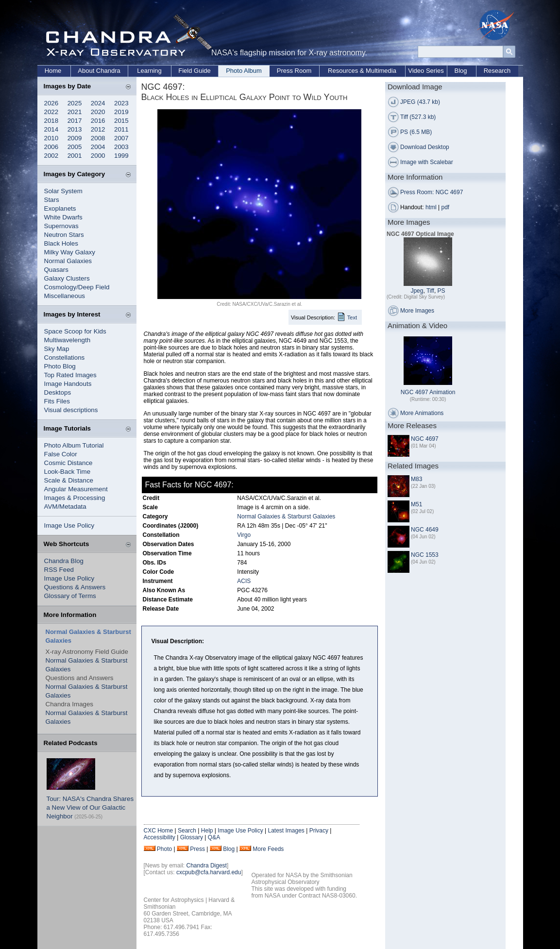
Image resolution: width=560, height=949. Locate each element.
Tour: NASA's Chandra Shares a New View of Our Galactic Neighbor (90, 807)
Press (197, 849)
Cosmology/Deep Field (77, 287)
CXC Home (158, 830)
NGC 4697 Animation (428, 392)
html (431, 207)
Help (207, 830)
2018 (51, 120)
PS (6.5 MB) (416, 132)
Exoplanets (60, 208)
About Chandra (99, 70)
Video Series (425, 70)
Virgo (244, 535)
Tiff (430, 290)
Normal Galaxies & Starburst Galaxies (286, 516)
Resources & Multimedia (362, 70)
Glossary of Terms (70, 595)
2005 (75, 146)
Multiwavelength (67, 340)
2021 (75, 112)
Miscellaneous (64, 296)
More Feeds (268, 849)
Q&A (214, 837)
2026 (51, 103)
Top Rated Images (70, 375)
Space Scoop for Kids (75, 331)
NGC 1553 (425, 554)
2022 (51, 112)
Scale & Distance (69, 480)
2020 (98, 112)
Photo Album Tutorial (74, 445)
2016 (98, 120)
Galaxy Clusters (67, 278)
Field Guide (194, 70)
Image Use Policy (69, 525)
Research (497, 70)
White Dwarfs (63, 217)
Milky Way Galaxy (69, 252)
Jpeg (416, 290)
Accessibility (159, 837)
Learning (149, 70)
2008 (98, 138)
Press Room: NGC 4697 (431, 192)
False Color (60, 454)
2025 (75, 103)
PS (441, 290)
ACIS (244, 581)
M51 (416, 504)
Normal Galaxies (68, 261)
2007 (121, 138)
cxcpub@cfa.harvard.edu (208, 872)
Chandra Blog (64, 561)
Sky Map (56, 348)
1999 (121, 155)
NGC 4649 (425, 529)
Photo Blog (60, 366)
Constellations (64, 357)
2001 (75, 155)
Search (187, 830)
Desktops (57, 392)
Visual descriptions (71, 410)
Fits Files (57, 401)
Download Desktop (424, 147)
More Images (417, 310)
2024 (98, 103)
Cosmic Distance (68, 462)
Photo (164, 849)
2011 (121, 129)
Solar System (63, 191)
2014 (51, 129)
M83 (416, 479)
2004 (98, 146)
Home (53, 70)
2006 (51, 146)
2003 (121, 146)
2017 (75, 120)
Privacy (318, 830)
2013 (75, 129)
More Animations (421, 413)
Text (352, 317)
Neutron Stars (64, 234)
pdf (445, 207)
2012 (98, 129)
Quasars (56, 269)
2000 (98, 155)
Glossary (191, 837)
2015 (121, 120)
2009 (75, 138)
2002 (51, 155)
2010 (51, 138)
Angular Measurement (76, 489)
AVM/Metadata (65, 506)
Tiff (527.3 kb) (418, 117)
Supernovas (61, 226)
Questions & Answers (75, 587)
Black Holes (61, 243)
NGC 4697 (425, 438)
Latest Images (286, 830)
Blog (460, 70)
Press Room (294, 70)
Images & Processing (74, 497)
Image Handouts (68, 383)
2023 (121, 103)
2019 (121, 112)
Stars (51, 199)
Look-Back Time (67, 471)
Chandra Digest (207, 865)
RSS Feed (59, 569)
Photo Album (244, 70)
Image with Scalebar (426, 162)
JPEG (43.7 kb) (420, 102)
